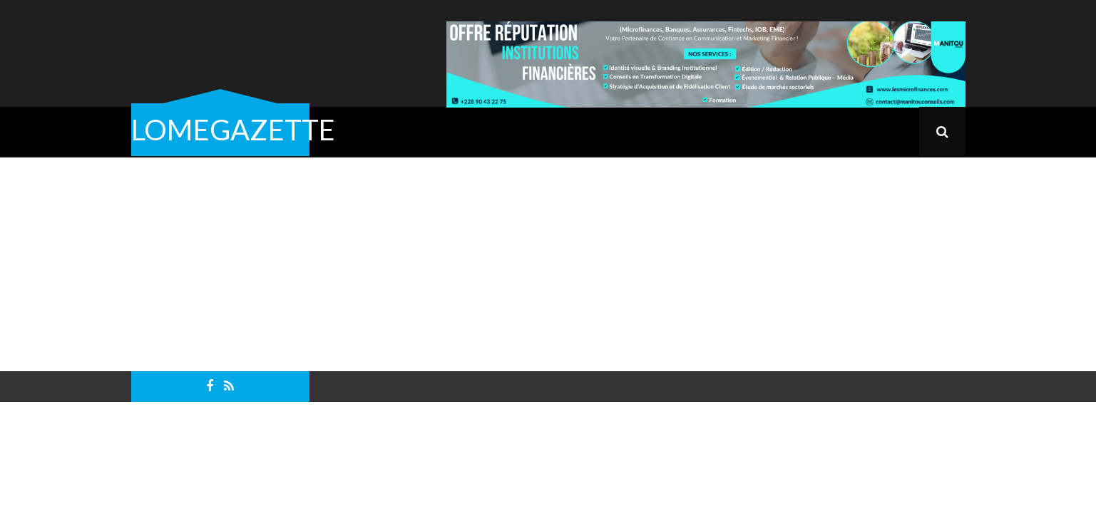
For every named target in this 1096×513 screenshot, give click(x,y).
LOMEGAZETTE (233, 130)
